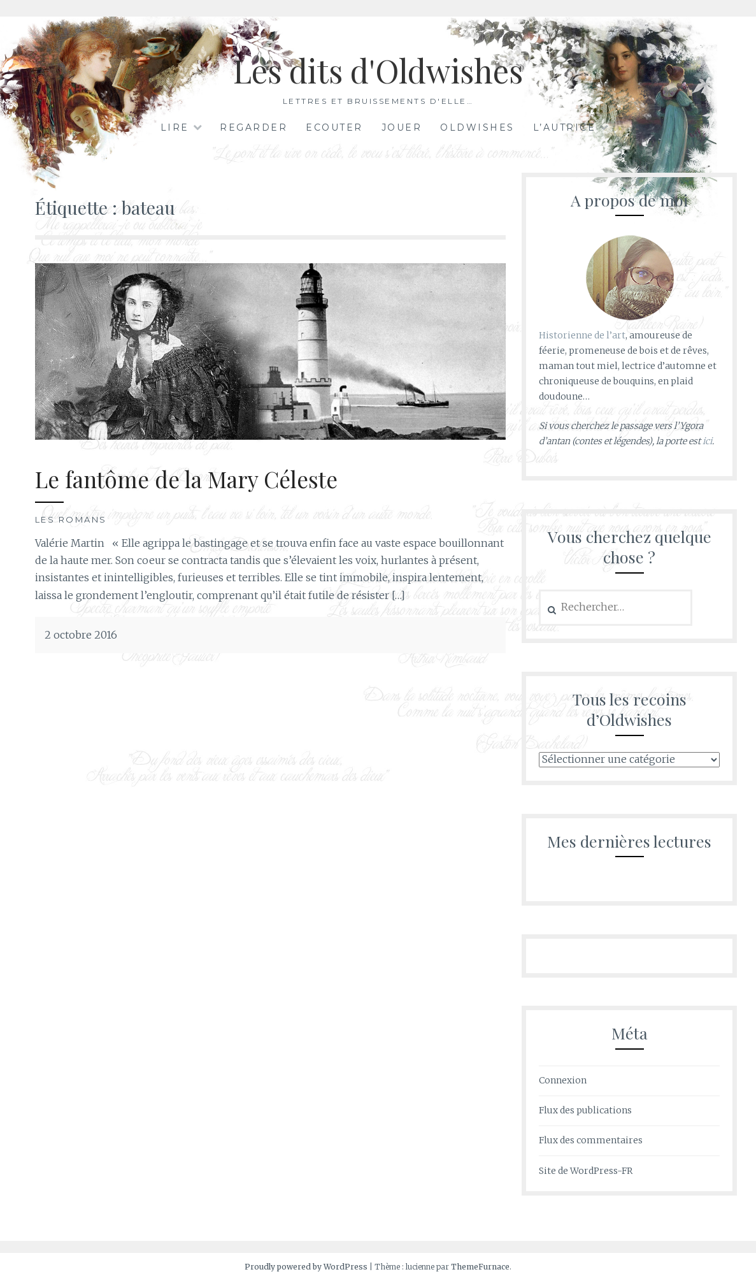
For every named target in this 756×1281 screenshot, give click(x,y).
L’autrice (564, 127)
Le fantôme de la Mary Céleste (186, 479)
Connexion (563, 1080)
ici (707, 441)
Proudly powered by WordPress (306, 1266)
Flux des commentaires (591, 1140)
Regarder (253, 127)
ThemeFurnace (480, 1266)
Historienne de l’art (582, 335)
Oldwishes (477, 127)
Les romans (71, 519)
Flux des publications (585, 1110)
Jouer (402, 127)
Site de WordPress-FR (585, 1170)
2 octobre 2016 (81, 634)
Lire (174, 127)
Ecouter (334, 127)
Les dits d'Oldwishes (378, 70)
